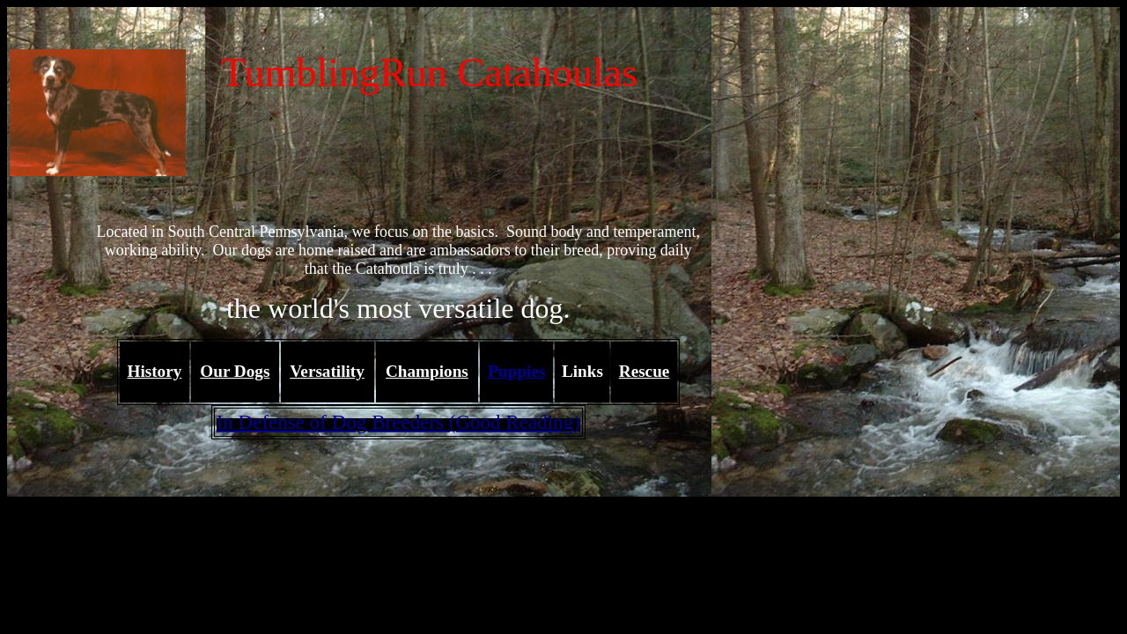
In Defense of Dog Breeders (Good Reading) (398, 421)
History (155, 371)
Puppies (516, 371)
